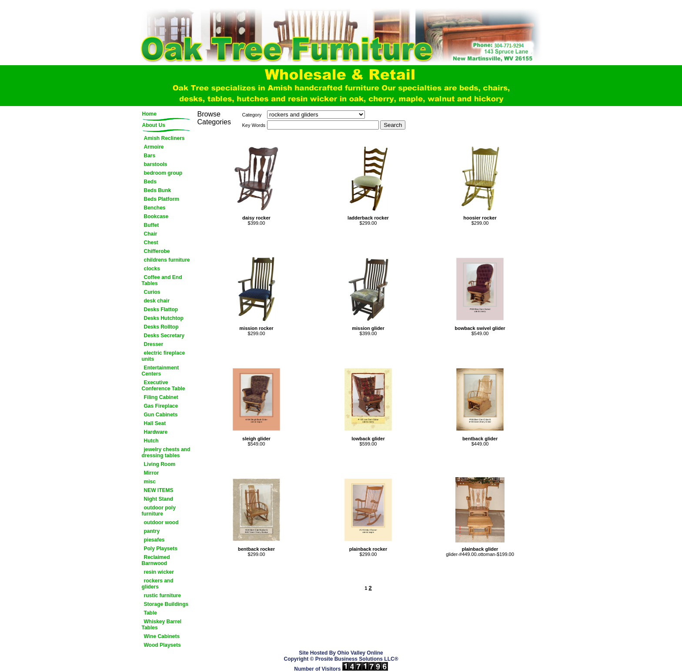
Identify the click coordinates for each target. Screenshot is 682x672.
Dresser (154, 344)
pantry (152, 531)
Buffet (151, 225)
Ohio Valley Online (360, 653)
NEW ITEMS (159, 490)
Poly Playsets (160, 549)
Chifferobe (157, 251)
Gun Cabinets (161, 415)
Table (150, 613)
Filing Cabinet (161, 397)
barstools (155, 164)
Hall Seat (155, 423)
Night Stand (158, 499)
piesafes (154, 540)
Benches (155, 208)
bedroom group (163, 173)
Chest (151, 243)
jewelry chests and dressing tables (166, 452)
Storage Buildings (166, 604)
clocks (152, 269)
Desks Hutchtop (164, 318)
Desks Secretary (164, 336)
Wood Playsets (162, 645)
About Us (153, 125)
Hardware (156, 432)
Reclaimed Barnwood (156, 560)
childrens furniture (167, 260)
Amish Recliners (164, 138)
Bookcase (156, 216)
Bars (150, 156)
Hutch (151, 441)
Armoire (154, 147)
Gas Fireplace (161, 406)
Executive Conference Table (163, 385)
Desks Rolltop (161, 327)
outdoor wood (161, 522)
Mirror (151, 473)
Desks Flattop (161, 309)
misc (150, 482)
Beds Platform (161, 199)
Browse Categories (214, 118)
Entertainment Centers (160, 371)
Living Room (160, 464)
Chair (150, 234)
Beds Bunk (157, 190)
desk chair (157, 301)
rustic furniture (162, 595)
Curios (152, 292)
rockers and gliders (158, 584)
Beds (150, 182)
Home (149, 114)
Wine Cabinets (162, 636)
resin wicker (159, 572)
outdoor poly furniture (159, 511)
